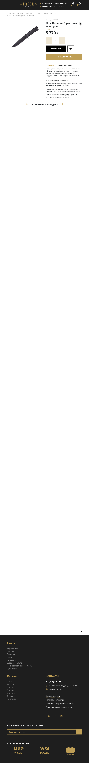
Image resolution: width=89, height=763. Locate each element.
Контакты (12, 699)
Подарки (11, 654)
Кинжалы (11, 660)
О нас (9, 681)
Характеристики (65, 65)
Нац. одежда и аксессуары (19, 665)
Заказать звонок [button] (53, 696)
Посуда (10, 651)
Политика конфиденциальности (59, 703)
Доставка (11, 693)
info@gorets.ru (55, 689)
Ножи (9, 657)
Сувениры (12, 668)
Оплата (10, 690)
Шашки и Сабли (14, 663)
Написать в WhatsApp (55, 700)
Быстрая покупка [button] (63, 57)
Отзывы (11, 696)
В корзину (56, 49)
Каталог (11, 684)
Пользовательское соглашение (59, 707)
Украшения (12, 648)
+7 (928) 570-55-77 (55, 681)
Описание (50, 65)
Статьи (10, 687)
